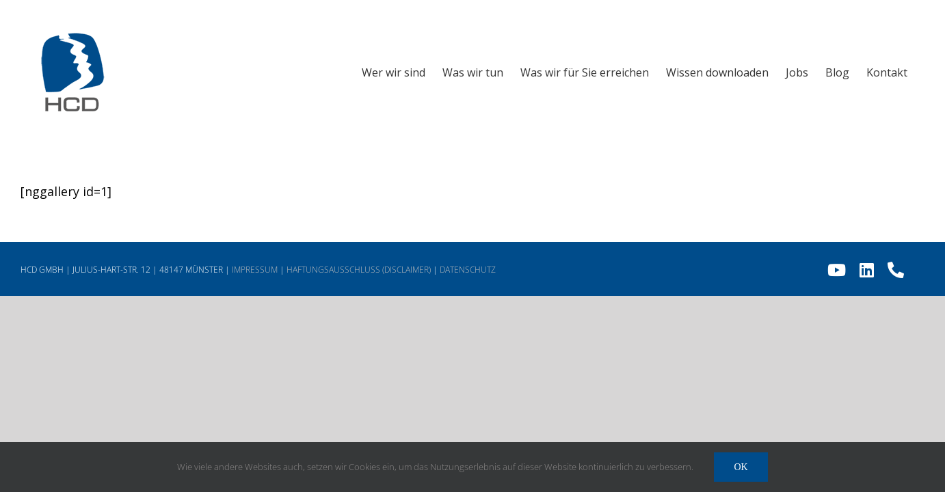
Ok (740, 467)
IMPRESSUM (255, 269)
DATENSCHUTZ (468, 269)
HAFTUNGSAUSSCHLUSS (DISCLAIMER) (359, 269)
